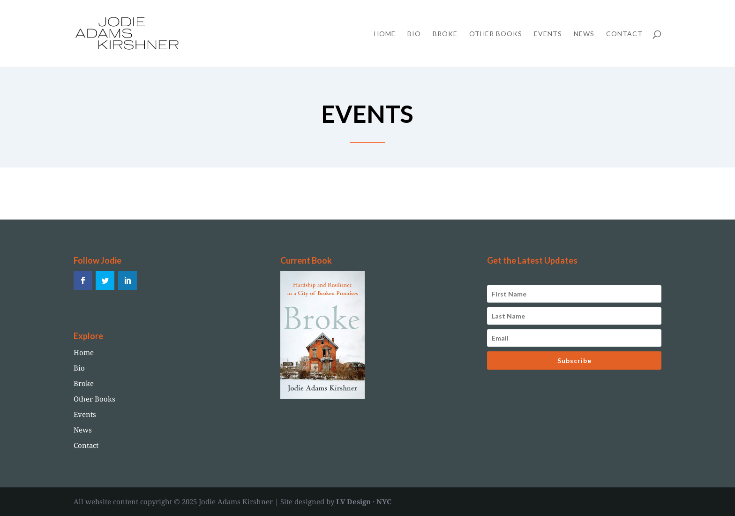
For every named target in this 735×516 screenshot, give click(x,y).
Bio (414, 34)
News (584, 34)
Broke (445, 34)
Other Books (495, 34)
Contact (624, 34)
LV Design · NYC (363, 501)
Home (385, 34)
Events (548, 34)
